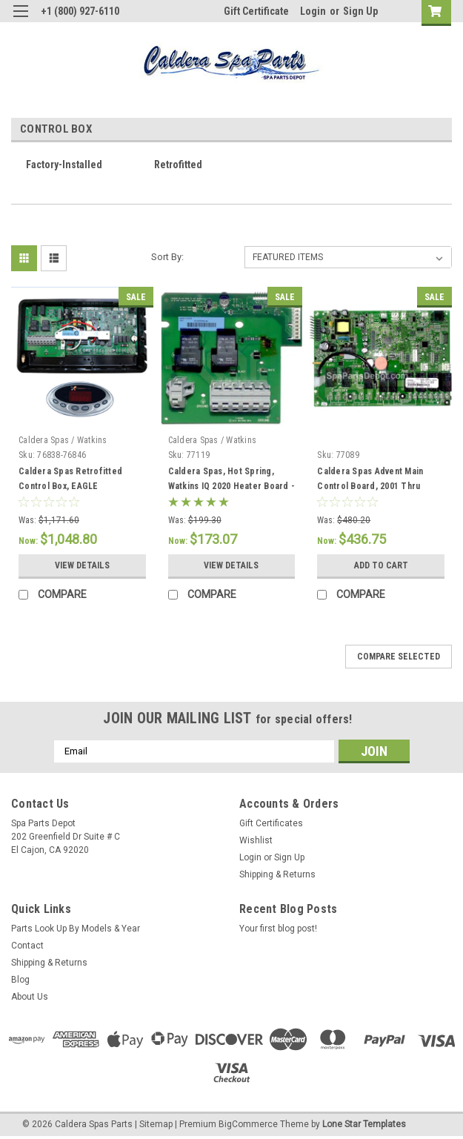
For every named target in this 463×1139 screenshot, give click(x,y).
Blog (20, 979)
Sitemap (156, 1124)
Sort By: (167, 256)
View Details (82, 565)
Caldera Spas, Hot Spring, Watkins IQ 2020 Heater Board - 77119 (232, 486)
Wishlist (256, 840)
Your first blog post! (278, 928)
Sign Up (360, 11)
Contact (27, 945)
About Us (29, 997)
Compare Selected (398, 656)
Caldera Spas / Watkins (63, 440)
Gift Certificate (256, 11)
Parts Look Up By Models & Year (75, 928)
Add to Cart (381, 565)
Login (313, 11)
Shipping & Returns (277, 874)
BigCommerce (248, 1124)
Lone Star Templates (364, 1124)
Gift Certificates (271, 823)
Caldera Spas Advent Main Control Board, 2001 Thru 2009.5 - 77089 (370, 486)
